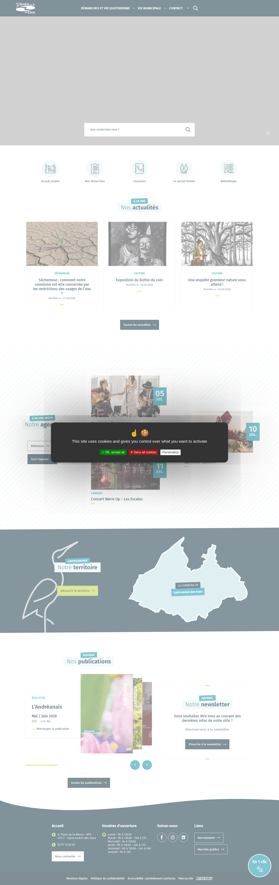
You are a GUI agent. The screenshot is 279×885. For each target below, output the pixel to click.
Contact (176, 8)
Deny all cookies (143, 452)
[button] (105, 8)
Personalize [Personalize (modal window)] (170, 452)
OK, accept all (113, 452)
